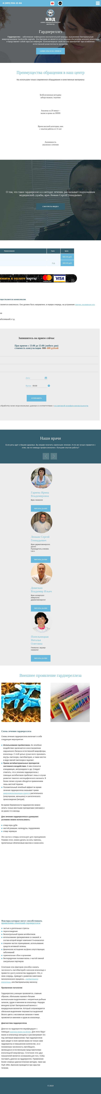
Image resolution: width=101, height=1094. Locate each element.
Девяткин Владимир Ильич (41, 589)
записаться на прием (50, 51)
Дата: (28, 378)
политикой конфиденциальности (71, 406)
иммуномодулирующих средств (16, 793)
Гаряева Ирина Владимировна (40, 494)
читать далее (40, 508)
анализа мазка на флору (20, 1032)
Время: (29, 386)
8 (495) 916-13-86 (12, 3)
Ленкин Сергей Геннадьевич (40, 538)
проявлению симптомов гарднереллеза (20, 923)
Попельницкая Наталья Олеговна (40, 640)
